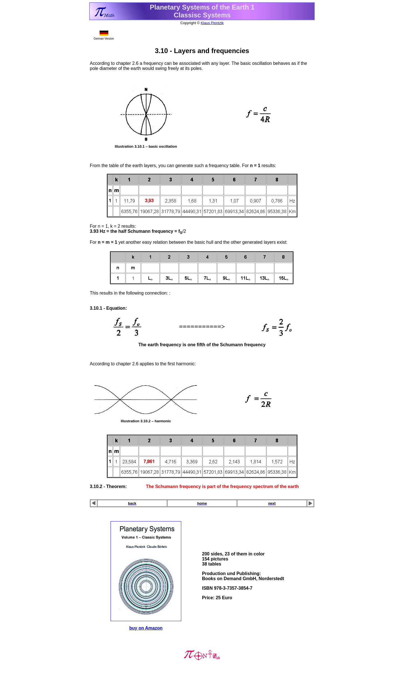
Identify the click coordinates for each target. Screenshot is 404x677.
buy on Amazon (146, 628)
